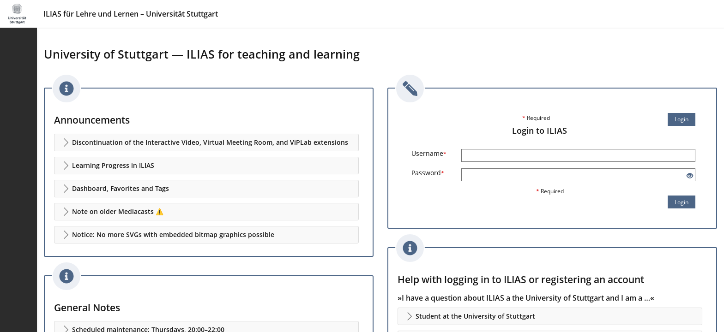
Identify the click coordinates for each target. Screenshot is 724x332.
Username (428, 153)
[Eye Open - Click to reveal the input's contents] (690, 176)
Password (427, 172)
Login (681, 119)
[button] (206, 142)
